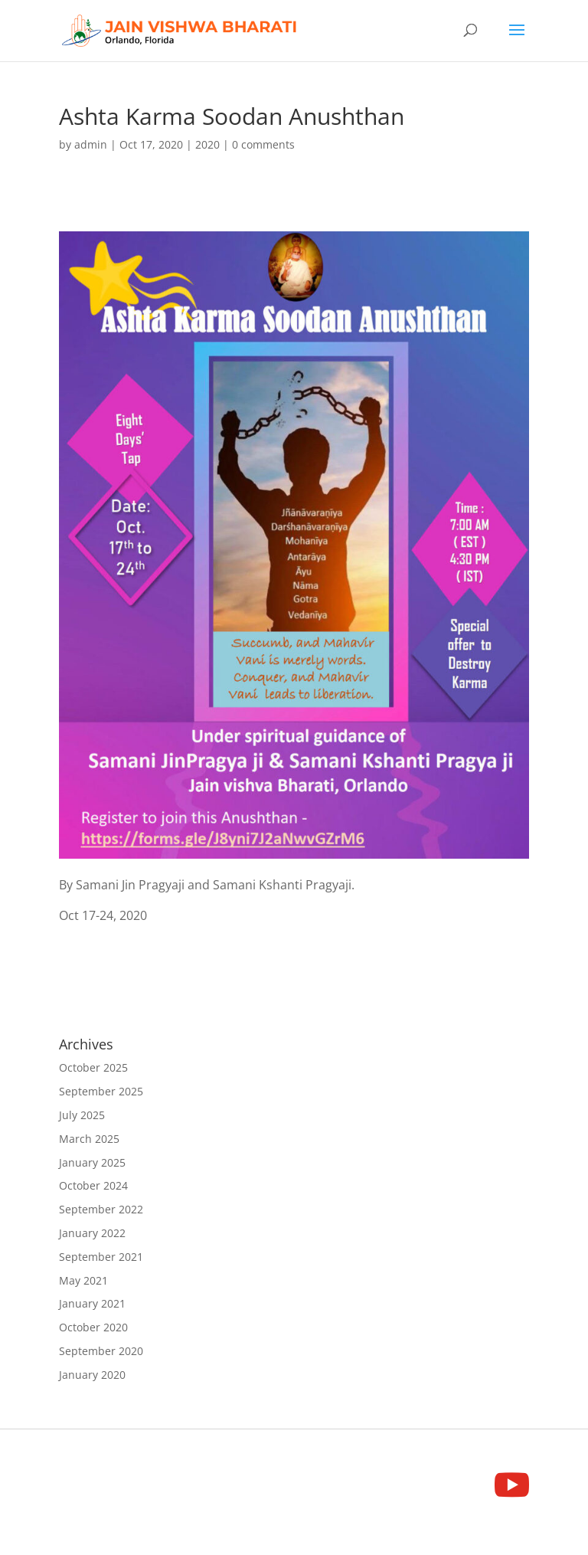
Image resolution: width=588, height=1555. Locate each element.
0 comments (263, 144)
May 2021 (83, 1280)
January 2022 (92, 1233)
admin (90, 144)
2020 (207, 144)
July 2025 (82, 1115)
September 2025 (101, 1091)
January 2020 (92, 1374)
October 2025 (93, 1067)
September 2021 (101, 1256)
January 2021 (92, 1303)
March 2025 (89, 1138)
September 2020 (101, 1351)
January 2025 (92, 1162)
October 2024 (93, 1185)
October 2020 (93, 1327)
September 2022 (101, 1209)
